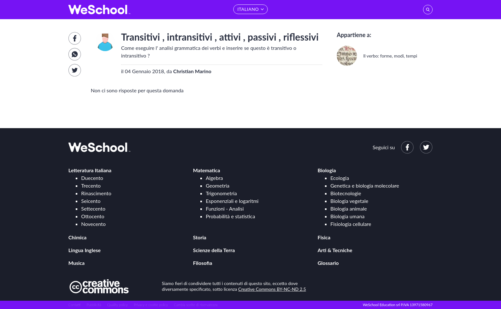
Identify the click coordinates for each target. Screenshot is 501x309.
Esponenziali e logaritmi (232, 201)
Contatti (74, 305)
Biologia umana (347, 216)
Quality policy (117, 305)
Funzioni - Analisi (225, 208)
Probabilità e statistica (230, 216)
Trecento (91, 185)
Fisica (324, 237)
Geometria (217, 185)
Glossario (328, 263)
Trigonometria (221, 193)
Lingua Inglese (84, 250)
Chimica (77, 237)
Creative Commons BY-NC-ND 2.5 (272, 289)
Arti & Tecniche (335, 250)
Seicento (90, 201)
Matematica (206, 170)
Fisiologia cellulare (350, 224)
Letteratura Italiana (90, 170)
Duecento (92, 178)
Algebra (214, 178)
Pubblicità (94, 305)
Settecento (93, 208)
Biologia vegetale (349, 201)
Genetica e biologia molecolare (364, 185)
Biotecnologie (345, 193)
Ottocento (92, 216)
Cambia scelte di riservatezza (195, 305)
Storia (199, 237)
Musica (76, 263)
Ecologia (339, 178)
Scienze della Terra (214, 250)
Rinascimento (96, 193)
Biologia (327, 170)
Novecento (93, 224)
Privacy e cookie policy (151, 305)
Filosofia (202, 263)
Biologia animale (348, 208)
